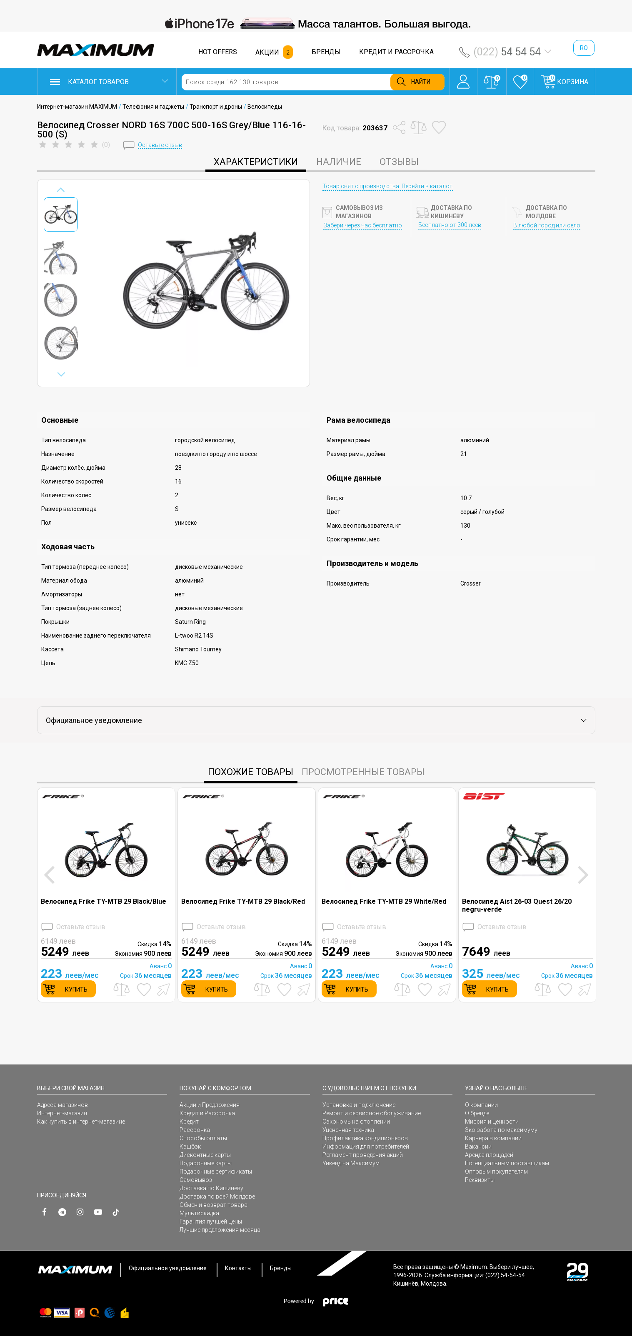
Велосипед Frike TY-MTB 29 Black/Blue (103, 901)
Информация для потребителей (365, 1146)
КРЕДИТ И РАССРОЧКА (396, 52)
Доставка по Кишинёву (211, 1188)
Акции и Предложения (210, 1105)
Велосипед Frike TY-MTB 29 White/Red (384, 901)
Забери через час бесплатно (362, 225)
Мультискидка (199, 1213)
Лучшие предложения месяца (220, 1229)
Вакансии (478, 1146)
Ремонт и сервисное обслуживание (371, 1113)
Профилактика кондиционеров (365, 1138)
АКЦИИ (267, 52)
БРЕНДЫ (326, 52)
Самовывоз (196, 1179)
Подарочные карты (206, 1163)
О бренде (477, 1113)
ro (584, 48)
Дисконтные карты (205, 1155)
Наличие (338, 162)
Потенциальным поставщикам (507, 1163)
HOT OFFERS (217, 52)
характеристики (256, 162)
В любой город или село (546, 225)
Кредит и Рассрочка (207, 1113)
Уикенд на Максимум (351, 1163)
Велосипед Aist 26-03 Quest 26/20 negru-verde (517, 905)
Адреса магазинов (62, 1105)
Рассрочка (195, 1130)
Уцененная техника (348, 1130)
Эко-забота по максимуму (501, 1130)
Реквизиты (480, 1179)
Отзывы (399, 162)
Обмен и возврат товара (213, 1204)
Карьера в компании (493, 1138)
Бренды (281, 1268)
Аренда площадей (489, 1155)
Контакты (238, 1268)
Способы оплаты (203, 1138)
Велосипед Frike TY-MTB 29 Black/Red (243, 901)
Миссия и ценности (492, 1121)
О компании (481, 1105)
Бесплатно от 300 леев (449, 225)
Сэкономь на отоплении (356, 1121)
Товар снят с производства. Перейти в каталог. (387, 186)
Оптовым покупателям (496, 1171)
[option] (316, 23)
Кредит (189, 1121)
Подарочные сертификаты (216, 1171)
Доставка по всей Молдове (217, 1196)
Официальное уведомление (168, 1268)
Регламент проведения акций (362, 1155)
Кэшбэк (190, 1146)
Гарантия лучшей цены (211, 1221)
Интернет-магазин (62, 1113)
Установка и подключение (358, 1105)
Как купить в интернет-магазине (81, 1121)
